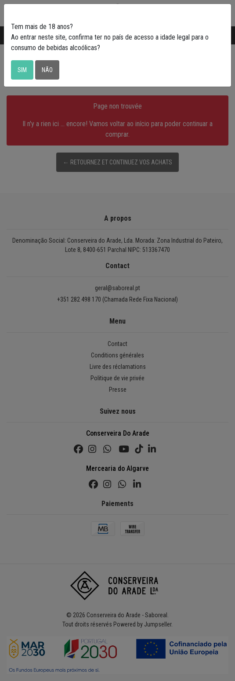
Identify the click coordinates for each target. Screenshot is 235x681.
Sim (22, 69)
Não (47, 69)
